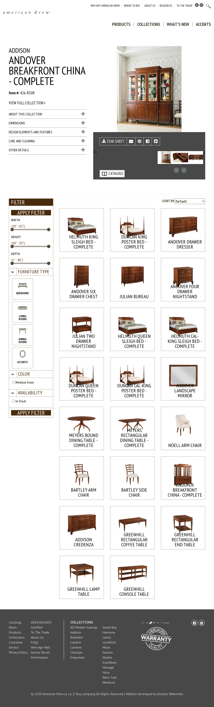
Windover (108, 682)
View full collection (27, 102)
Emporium (77, 657)
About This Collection (47, 114)
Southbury (109, 662)
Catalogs (15, 622)
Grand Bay (109, 627)
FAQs (34, 642)
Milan (106, 647)
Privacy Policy (18, 652)
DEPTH (15, 254)
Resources (166, 6)
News (13, 627)
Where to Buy (132, 6)
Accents (203, 24)
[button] (33, 271)
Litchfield (109, 642)
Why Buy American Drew (105, 6)
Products (121, 24)
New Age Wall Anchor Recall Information (40, 652)
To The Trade (184, 6)
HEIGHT (16, 237)
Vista (106, 672)
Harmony (108, 632)
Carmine (76, 647)
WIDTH (15, 220)
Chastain (76, 652)
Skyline (107, 657)
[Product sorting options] (190, 201)
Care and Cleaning (47, 141)
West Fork (109, 677)
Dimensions (47, 123)
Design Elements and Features (47, 132)
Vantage (108, 667)
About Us (149, 6)
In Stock (19, 401)
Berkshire (76, 637)
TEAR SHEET (113, 141)
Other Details (47, 150)
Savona (107, 652)
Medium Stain (23, 382)
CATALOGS (112, 173)
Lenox (106, 637)
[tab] (31, 272)
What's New (178, 24)
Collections (148, 24)
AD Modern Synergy (83, 627)
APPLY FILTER (31, 212)
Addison (75, 632)
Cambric (75, 642)
